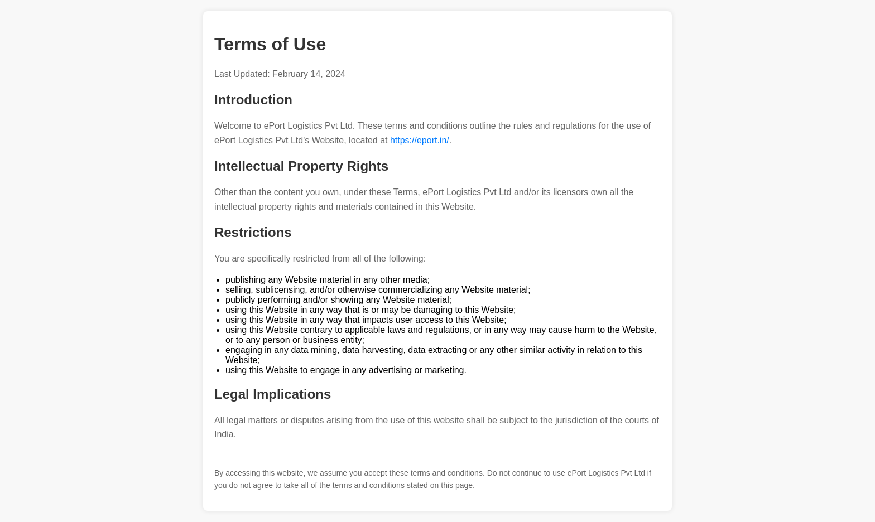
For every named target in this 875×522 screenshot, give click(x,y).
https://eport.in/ (419, 140)
